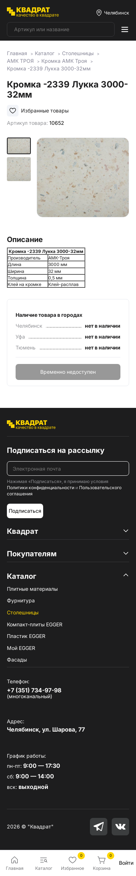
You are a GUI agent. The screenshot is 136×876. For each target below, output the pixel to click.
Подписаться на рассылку (55, 450)
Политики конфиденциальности (40, 487)
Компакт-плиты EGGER (34, 624)
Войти (126, 863)
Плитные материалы (32, 589)
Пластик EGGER (26, 636)
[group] (83, 184)
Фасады (17, 659)
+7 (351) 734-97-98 (34, 690)
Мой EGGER (21, 648)
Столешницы (22, 612)
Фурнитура (21, 600)
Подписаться (25, 511)
